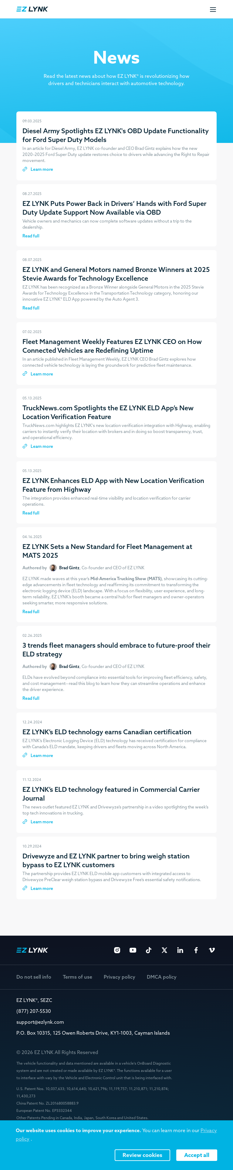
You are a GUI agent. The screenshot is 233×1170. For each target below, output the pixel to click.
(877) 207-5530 (33, 1011)
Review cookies (142, 1155)
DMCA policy (162, 977)
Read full (30, 236)
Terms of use (77, 977)
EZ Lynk (32, 9)
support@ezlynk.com (40, 1022)
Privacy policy (119, 977)
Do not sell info (33, 977)
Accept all (196, 1155)
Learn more (41, 169)
